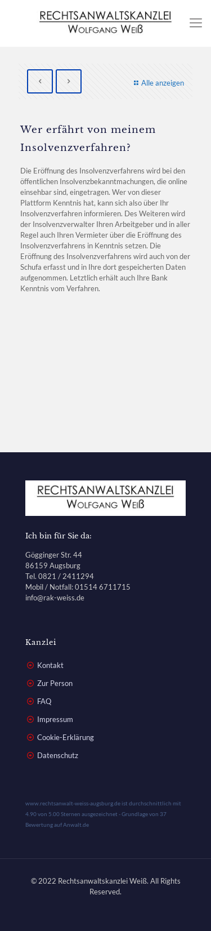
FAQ (44, 701)
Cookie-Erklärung (65, 737)
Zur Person (55, 683)
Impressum (55, 719)
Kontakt (50, 665)
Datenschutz (57, 755)
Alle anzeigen (157, 82)
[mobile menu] (195, 22)
